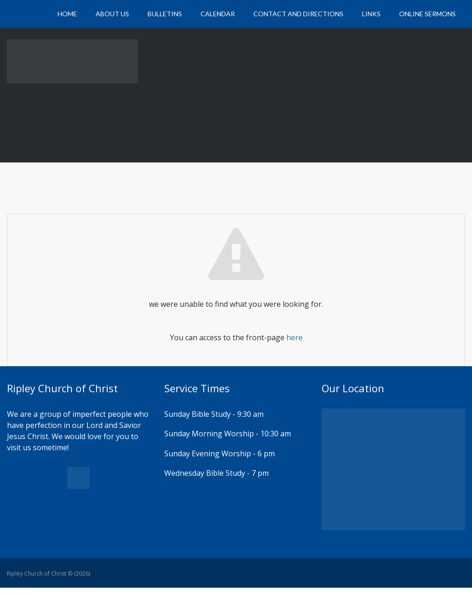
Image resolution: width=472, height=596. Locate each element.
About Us (112, 14)
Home (67, 14)
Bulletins (165, 14)
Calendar (217, 14)
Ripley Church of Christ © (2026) (48, 573)
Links (371, 14)
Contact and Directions (298, 14)
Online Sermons (427, 14)
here (294, 337)
